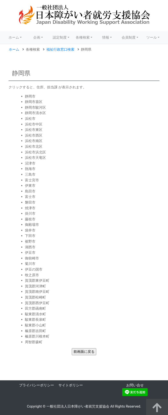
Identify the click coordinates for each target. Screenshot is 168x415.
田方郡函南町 (35, 308)
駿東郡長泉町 (35, 319)
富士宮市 (32, 180)
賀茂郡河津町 (35, 286)
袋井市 (30, 230)
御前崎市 (32, 258)
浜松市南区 (33, 141)
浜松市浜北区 (35, 152)
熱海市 (30, 169)
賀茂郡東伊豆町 (37, 280)
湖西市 (30, 247)
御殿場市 (32, 225)
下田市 (30, 236)
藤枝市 (30, 219)
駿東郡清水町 (35, 314)
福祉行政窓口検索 (60, 49)
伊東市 (30, 185)
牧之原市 (32, 275)
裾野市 (30, 241)
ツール (151, 37)
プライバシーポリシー (36, 385)
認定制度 (60, 37)
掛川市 (30, 213)
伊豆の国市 (33, 269)
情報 (105, 37)
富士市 (30, 197)
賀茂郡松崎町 (35, 297)
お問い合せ (135, 385)
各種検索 (83, 37)
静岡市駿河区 (35, 107)
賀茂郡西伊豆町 (37, 303)
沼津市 (30, 163)
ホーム (14, 37)
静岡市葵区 (33, 102)
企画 (36, 37)
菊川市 (30, 264)
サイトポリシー (70, 385)
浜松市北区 (33, 146)
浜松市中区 (33, 124)
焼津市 (30, 208)
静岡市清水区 (35, 113)
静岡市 (30, 96)
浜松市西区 (33, 135)
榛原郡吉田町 (35, 331)
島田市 (30, 191)
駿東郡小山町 (35, 325)
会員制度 (129, 37)
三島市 (30, 174)
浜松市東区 (33, 130)
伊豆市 (30, 252)
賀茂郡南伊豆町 (37, 292)
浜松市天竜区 (35, 158)
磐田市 (30, 202)
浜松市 (30, 119)
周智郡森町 (33, 342)
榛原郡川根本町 (37, 336)
